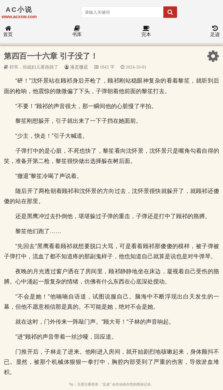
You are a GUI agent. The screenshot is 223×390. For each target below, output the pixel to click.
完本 (146, 31)
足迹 (215, 31)
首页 (8, 31)
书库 (77, 31)
